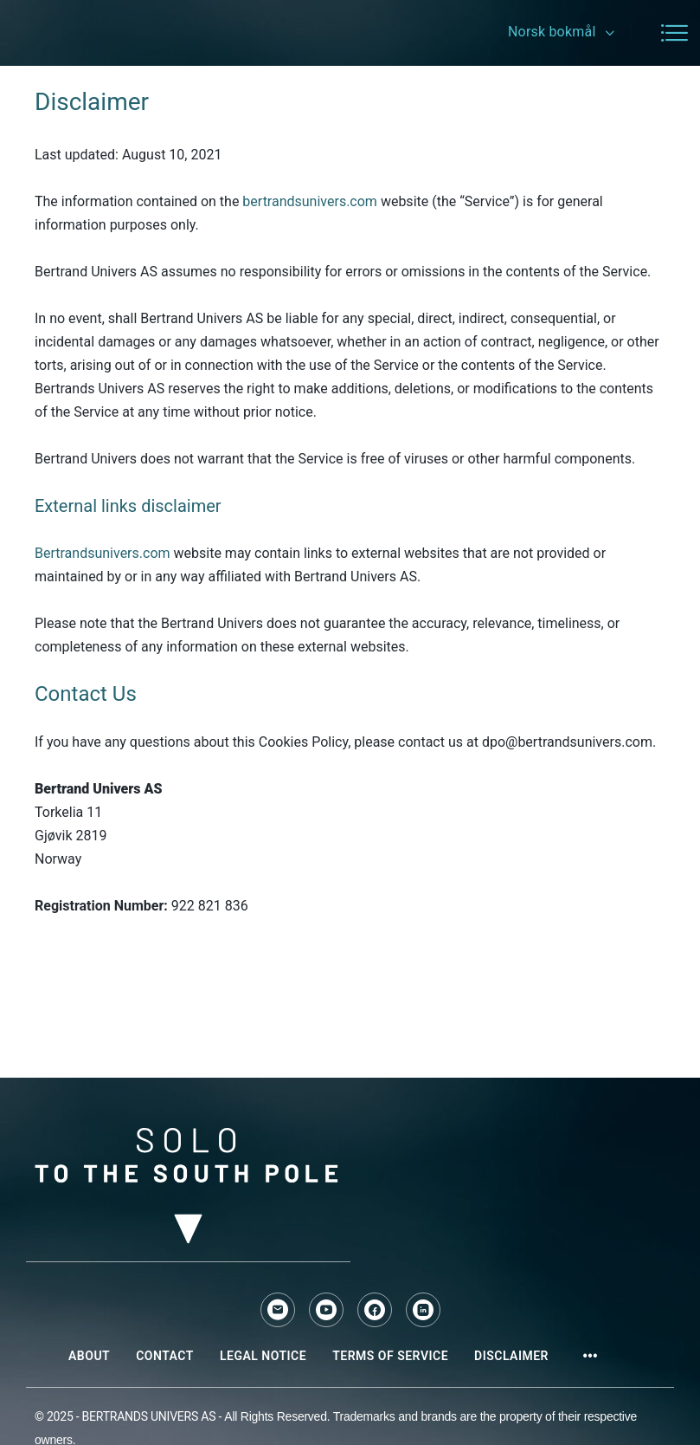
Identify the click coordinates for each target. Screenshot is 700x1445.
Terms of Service (390, 1356)
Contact (165, 1356)
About (89, 1356)
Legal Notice (263, 1356)
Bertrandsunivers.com (102, 553)
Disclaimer (511, 1356)
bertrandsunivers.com (309, 201)
